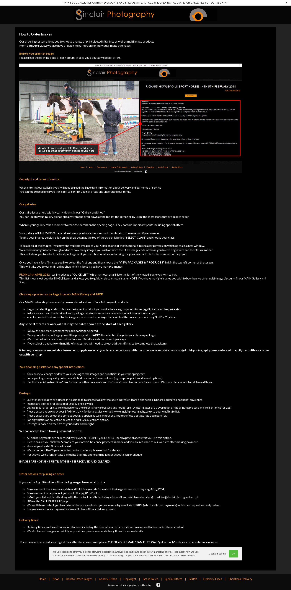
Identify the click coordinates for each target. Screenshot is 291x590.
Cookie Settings (217, 553)
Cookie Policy (144, 585)
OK (233, 553)
